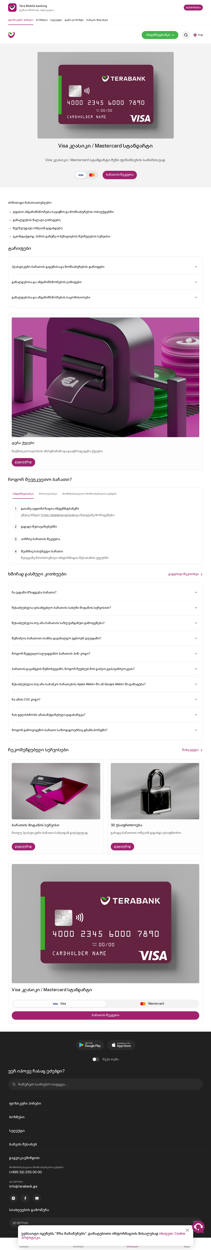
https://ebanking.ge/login (58, 515)
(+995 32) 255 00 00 (25, 1172)
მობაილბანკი (48, 493)
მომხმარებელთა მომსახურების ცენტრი (89, 493)
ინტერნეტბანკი (23, 493)
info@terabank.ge (23, 1186)
